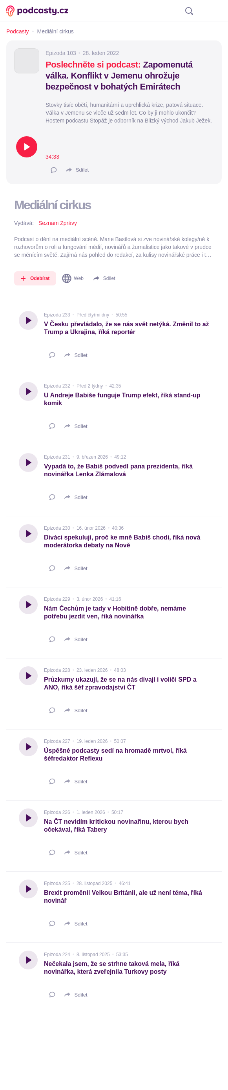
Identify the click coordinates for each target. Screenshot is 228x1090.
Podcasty (17, 31)
